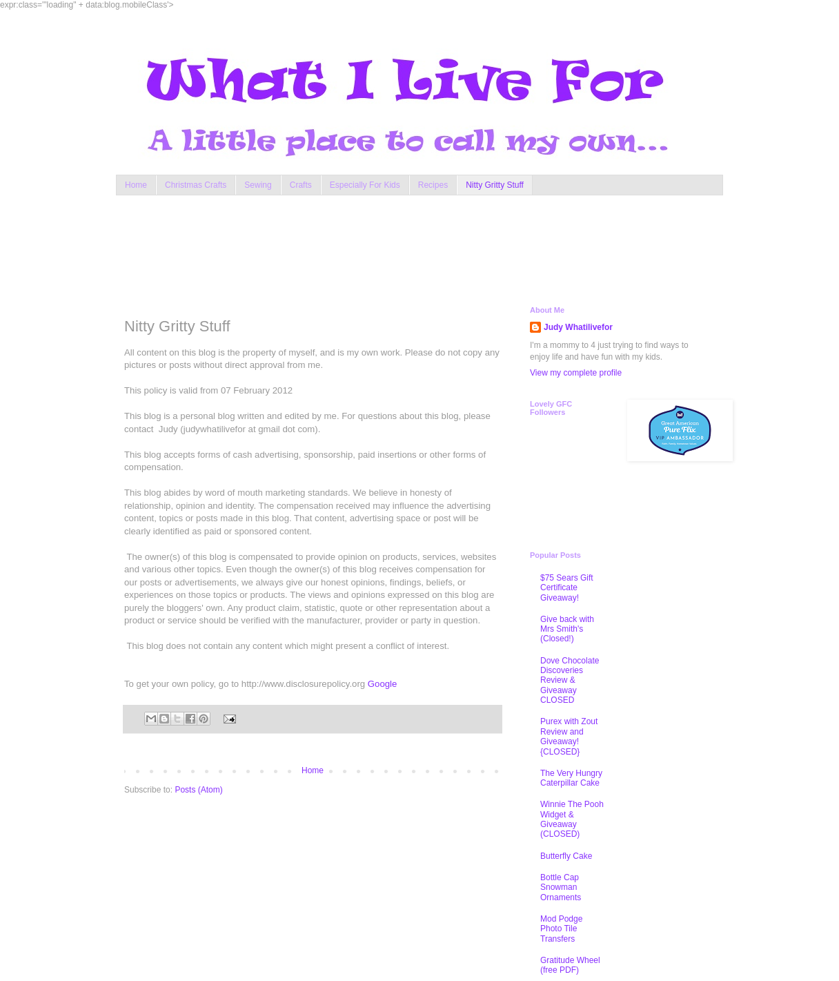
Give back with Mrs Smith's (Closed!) (567, 629)
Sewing (257, 185)
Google (382, 684)
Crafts (301, 185)
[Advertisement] (388, 247)
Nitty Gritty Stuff (495, 185)
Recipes (433, 185)
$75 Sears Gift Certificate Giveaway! (566, 588)
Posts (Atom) (198, 790)
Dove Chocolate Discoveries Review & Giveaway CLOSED (569, 681)
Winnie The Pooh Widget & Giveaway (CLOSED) (572, 819)
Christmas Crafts (195, 185)
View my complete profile (576, 373)
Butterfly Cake (566, 856)
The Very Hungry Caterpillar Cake (571, 778)
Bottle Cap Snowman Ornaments (560, 887)
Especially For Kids (365, 185)
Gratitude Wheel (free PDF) (570, 965)
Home (136, 185)
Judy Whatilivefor (578, 327)
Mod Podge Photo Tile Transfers (561, 929)
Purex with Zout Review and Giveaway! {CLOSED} (569, 736)
